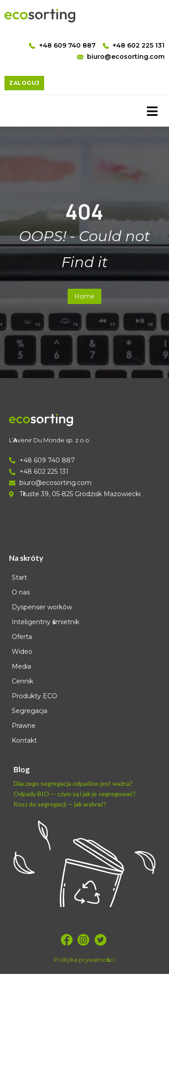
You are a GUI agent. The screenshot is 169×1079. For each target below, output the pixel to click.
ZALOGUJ (24, 82)
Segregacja (29, 711)
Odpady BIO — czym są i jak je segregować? (75, 793)
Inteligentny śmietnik (45, 622)
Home (84, 296)
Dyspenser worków (42, 607)
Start (19, 577)
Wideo (22, 651)
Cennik (22, 681)
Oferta (22, 637)
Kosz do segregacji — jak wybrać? (60, 804)
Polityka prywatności (84, 959)
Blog (22, 769)
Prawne (24, 726)
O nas (21, 592)
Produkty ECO (34, 696)
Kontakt (24, 740)
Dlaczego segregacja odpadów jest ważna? (73, 783)
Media (21, 666)
